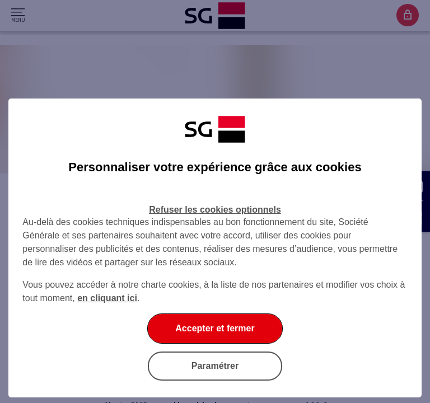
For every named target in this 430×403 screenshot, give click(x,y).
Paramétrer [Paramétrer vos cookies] (215, 366)
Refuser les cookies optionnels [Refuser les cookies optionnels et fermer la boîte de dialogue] (215, 209)
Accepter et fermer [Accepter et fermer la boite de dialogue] (214, 328)
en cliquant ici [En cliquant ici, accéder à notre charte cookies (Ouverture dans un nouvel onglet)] (107, 298)
